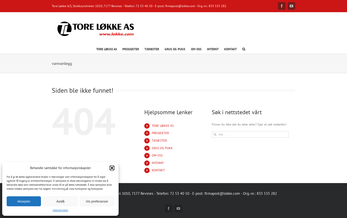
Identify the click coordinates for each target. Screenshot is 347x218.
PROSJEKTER (160, 133)
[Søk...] (250, 134)
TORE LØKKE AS (163, 126)
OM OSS (157, 155)
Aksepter (23, 201)
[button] (112, 168)
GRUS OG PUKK (162, 148)
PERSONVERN (60, 210)
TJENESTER (159, 141)
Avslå (60, 201)
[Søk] (215, 134)
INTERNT (158, 163)
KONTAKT (158, 170)
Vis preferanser (97, 201)
